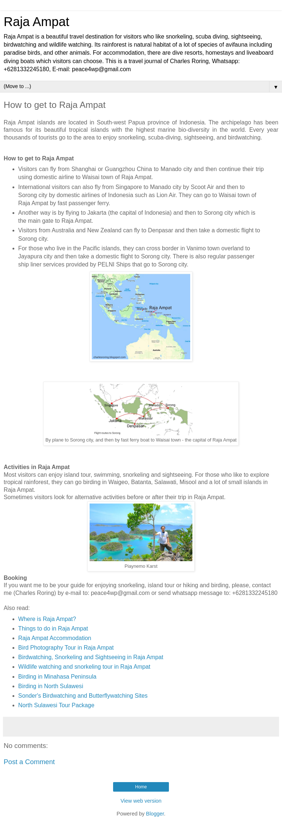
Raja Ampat (36, 22)
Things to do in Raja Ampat (53, 628)
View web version (141, 801)
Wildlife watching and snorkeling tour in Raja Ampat (84, 667)
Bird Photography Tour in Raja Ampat (66, 647)
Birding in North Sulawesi (50, 686)
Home (141, 786)
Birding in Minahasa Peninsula (57, 676)
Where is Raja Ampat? (47, 619)
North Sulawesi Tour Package (56, 705)
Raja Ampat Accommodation (54, 638)
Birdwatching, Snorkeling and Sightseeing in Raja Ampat (90, 657)
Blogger (155, 814)
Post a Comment (29, 762)
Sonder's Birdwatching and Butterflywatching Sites (83, 696)
